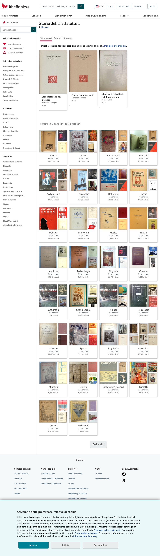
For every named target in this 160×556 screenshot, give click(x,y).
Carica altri (98, 444)
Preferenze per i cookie (77, 493)
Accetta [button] (33, 545)
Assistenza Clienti (102, 479)
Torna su (80, 460)
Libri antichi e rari (63, 15)
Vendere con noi (150, 15)
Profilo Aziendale (75, 474)
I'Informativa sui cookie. (86, 533)
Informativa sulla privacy (78, 488)
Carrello (17, 493)
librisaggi (45, 27)
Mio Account (123, 6)
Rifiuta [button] (65, 545)
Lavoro (71, 483)
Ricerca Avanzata (10, 15)
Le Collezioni (10, 22)
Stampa (71, 479)
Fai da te (98, 474)
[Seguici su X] (124, 480)
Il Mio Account (20, 483)
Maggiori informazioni (115, 45)
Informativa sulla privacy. (85, 536)
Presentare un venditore (51, 483)
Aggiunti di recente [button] (63, 38)
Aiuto (152, 6)
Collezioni (36, 15)
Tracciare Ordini (20, 488)
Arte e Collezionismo (96, 15)
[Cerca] (81, 6)
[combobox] (58, 6)
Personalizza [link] (100, 545)
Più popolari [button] (46, 38)
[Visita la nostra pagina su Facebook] (124, 474)
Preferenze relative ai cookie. (107, 530)
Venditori (124, 15)
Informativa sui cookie (77, 498)
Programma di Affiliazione (52, 479)
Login (110, 6)
